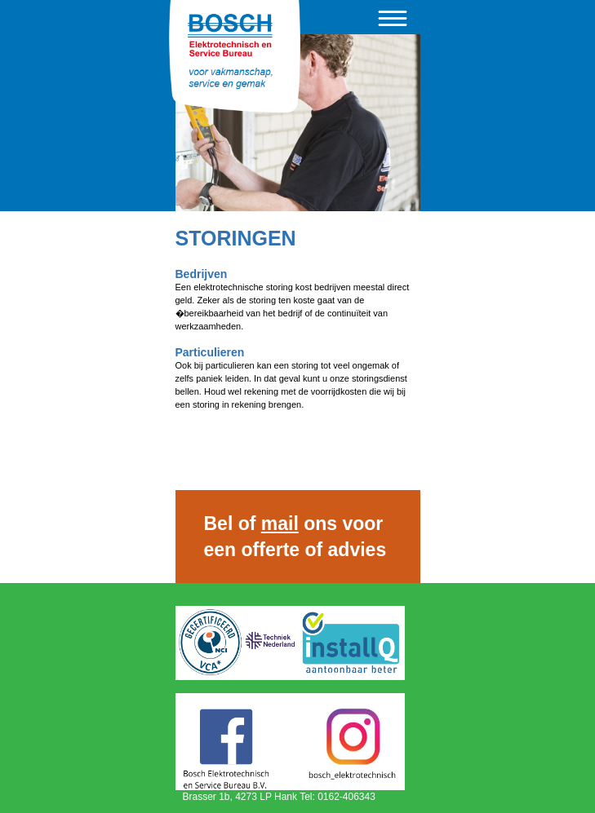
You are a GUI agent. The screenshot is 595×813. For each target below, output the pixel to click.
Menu (392, 18)
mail (280, 523)
